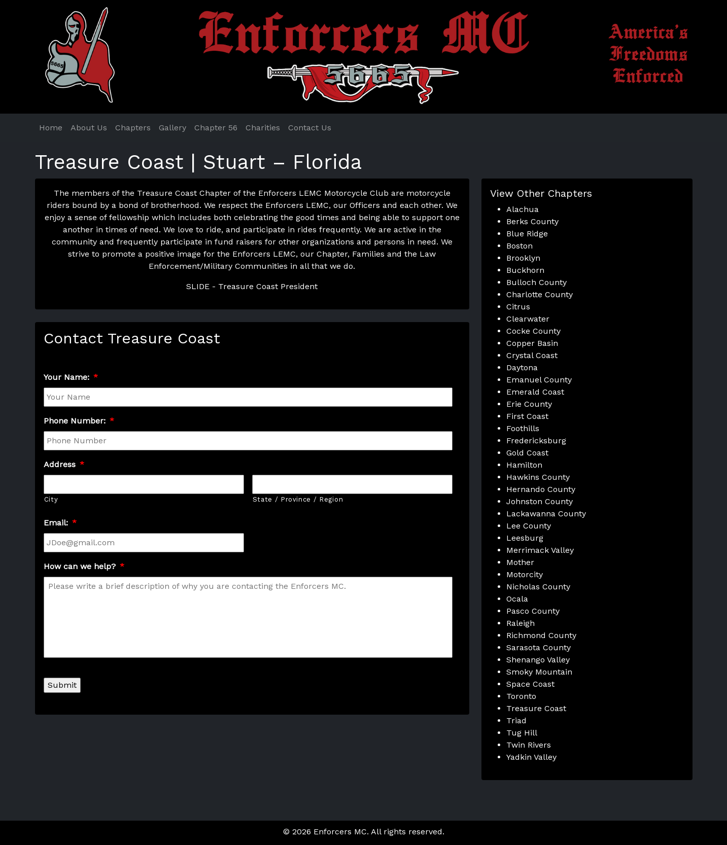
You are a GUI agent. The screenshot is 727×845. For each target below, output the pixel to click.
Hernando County (540, 489)
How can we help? (84, 566)
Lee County (528, 526)
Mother (520, 562)
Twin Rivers (528, 745)
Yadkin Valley (531, 757)
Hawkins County (538, 477)
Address (64, 464)
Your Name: (71, 377)
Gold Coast (527, 452)
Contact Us (309, 127)
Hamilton (524, 465)
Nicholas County (538, 586)
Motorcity (524, 574)
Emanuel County (539, 379)
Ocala (517, 599)
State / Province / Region (298, 499)
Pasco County (533, 611)
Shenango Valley (538, 659)
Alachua (522, 209)
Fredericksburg (536, 440)
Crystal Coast (532, 355)
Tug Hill (521, 732)
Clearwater (527, 319)
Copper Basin (532, 343)
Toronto (521, 696)
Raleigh (520, 623)
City (51, 499)
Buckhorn (525, 270)
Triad (516, 720)
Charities (263, 127)
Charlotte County (539, 294)
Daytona (522, 367)
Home (50, 127)
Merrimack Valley (540, 550)
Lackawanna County (546, 513)
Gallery (172, 127)
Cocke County (533, 331)
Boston (519, 246)
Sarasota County (538, 647)
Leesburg (524, 538)
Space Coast (530, 684)
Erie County (529, 404)
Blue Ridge (527, 233)
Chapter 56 (215, 127)
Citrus (518, 306)
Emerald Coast (535, 392)
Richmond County (541, 635)
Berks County (532, 221)
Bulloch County (536, 282)
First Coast (527, 416)
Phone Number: (79, 421)
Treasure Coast (536, 708)
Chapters (133, 127)
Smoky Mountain (539, 672)
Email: (60, 522)
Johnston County (539, 501)
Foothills (522, 428)
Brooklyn (523, 258)
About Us (89, 127)
